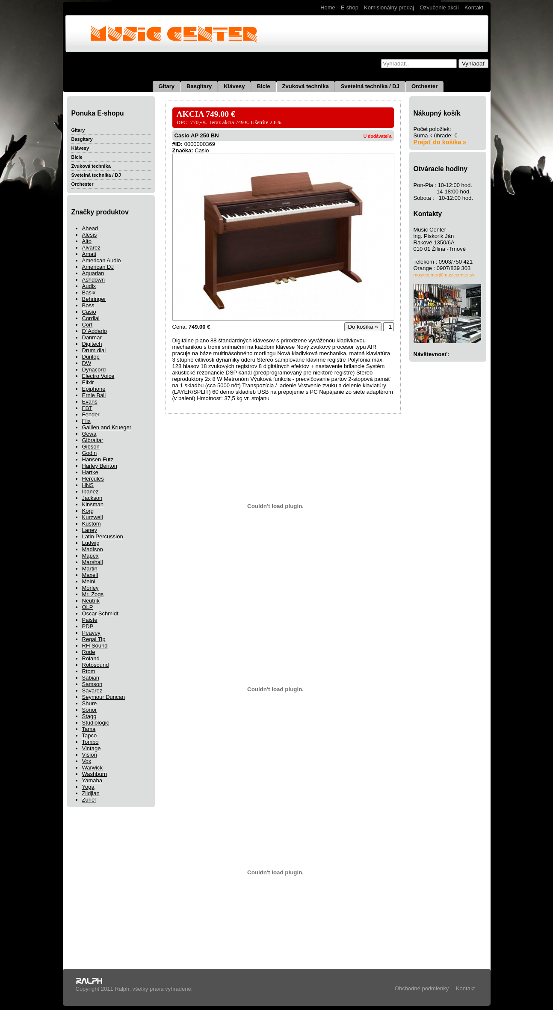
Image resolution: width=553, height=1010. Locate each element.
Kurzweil (92, 517)
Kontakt (473, 7)
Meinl (88, 581)
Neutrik (91, 600)
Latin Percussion (102, 536)
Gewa (89, 434)
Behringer (94, 299)
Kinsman (93, 504)
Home (327, 7)
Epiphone (94, 389)
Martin (90, 568)
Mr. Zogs (93, 594)
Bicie (263, 86)
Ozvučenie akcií (439, 7)
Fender (91, 414)
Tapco (89, 735)
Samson (92, 684)
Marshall (92, 562)
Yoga (88, 787)
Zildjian (91, 793)
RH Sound (95, 645)
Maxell (90, 575)
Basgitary (199, 86)
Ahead (90, 228)
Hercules (93, 478)
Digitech (92, 344)
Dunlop (91, 357)
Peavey (91, 633)
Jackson (92, 498)
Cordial (91, 318)
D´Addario (94, 331)
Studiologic (95, 722)
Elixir (88, 382)
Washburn (94, 774)
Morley (90, 588)
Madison (92, 549)
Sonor (89, 710)
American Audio (101, 260)
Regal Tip (94, 639)
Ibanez (90, 491)
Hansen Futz (98, 459)
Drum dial (94, 350)
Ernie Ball (94, 395)
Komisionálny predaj (389, 7)
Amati (89, 254)
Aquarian (93, 273)
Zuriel (89, 799)
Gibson (91, 446)
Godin (89, 453)
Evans (90, 401)
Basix (89, 292)
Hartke (90, 472)
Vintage (91, 748)
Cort (87, 324)
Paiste (90, 620)
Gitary (167, 86)
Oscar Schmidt (100, 613)
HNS (88, 485)
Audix (89, 286)
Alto (87, 241)
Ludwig (91, 543)
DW (87, 363)
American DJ (98, 267)
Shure (89, 703)
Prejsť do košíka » (440, 142)
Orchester (424, 86)
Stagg (89, 716)
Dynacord (94, 369)
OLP (87, 607)
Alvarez (91, 247)
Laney (89, 530)
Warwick (92, 767)
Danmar (92, 337)
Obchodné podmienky (422, 988)
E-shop (349, 7)
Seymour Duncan (103, 697)
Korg (88, 511)
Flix (86, 421)
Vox (87, 761)
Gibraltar (93, 440)
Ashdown (93, 279)
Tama (89, 729)
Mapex (90, 556)
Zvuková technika (305, 86)
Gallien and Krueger (107, 427)
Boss (88, 305)
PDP (88, 626)
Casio (89, 312)
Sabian (90, 677)
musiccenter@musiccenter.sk (444, 274)
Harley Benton (99, 466)
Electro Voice (98, 376)
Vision (89, 755)
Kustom (91, 523)
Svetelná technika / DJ (370, 86)
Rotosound (95, 665)
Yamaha (92, 780)
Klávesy (234, 86)
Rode (88, 652)
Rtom (88, 671)
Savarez (92, 690)
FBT (87, 408)
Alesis (89, 235)
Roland (91, 658)
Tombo (90, 742)
